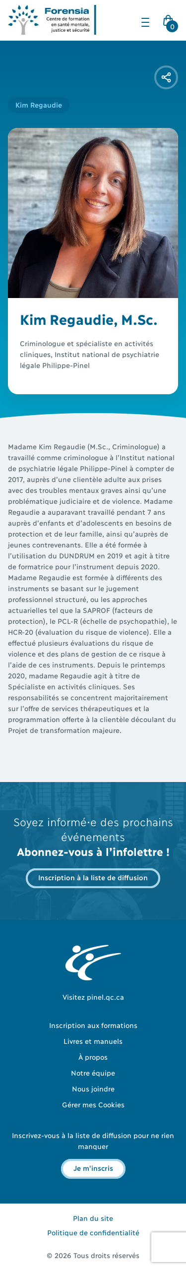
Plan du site (93, 1217)
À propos (93, 1056)
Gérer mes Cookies (93, 1104)
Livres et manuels (93, 1040)
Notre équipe (93, 1072)
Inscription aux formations (93, 1025)
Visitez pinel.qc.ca (93, 996)
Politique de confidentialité (93, 1232)
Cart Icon (170, 23)
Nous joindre (93, 1088)
